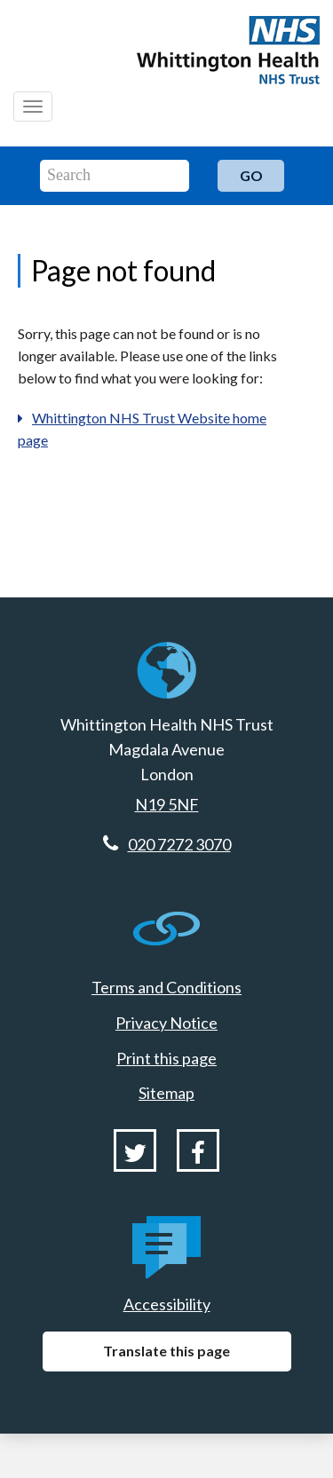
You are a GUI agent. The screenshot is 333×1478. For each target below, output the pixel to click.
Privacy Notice (166, 1022)
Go (251, 175)
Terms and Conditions (166, 987)
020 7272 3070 (179, 844)
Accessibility (166, 1304)
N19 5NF (167, 804)
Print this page (166, 1058)
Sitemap (166, 1093)
